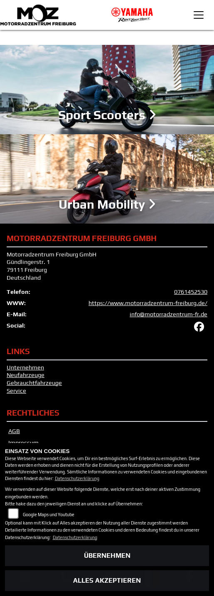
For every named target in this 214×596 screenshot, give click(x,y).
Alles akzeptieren (107, 580)
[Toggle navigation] (199, 15)
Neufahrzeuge (25, 375)
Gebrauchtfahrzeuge (34, 382)
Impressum (23, 442)
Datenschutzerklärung (77, 478)
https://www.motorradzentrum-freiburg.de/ (148, 303)
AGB (14, 431)
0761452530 (190, 291)
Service (16, 390)
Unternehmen (25, 367)
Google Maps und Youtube (48, 514)
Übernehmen (107, 555)
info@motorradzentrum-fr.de (168, 314)
